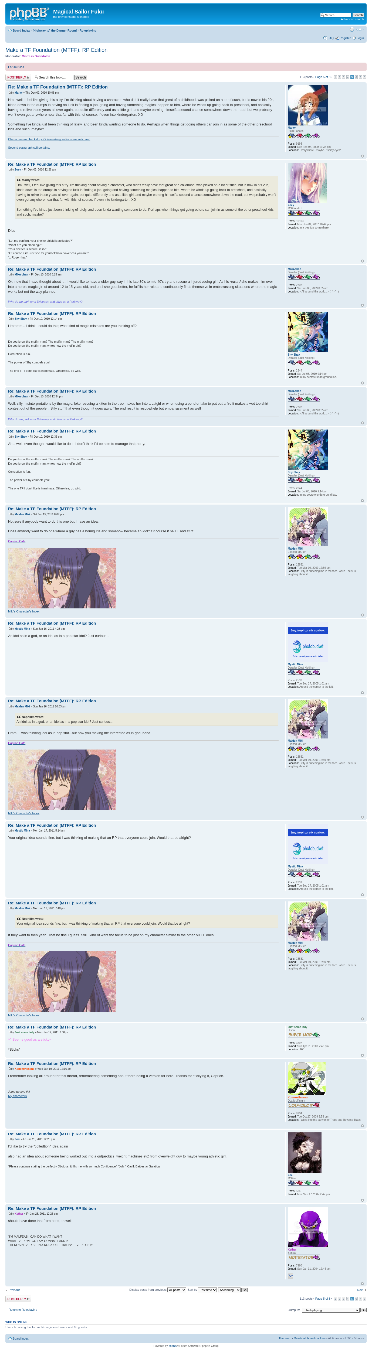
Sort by (202, 1289)
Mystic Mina (22, 628)
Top (362, 156)
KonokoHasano (24, 1068)
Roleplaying (88, 30)
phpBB (172, 1345)
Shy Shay (21, 318)
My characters (17, 1096)
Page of (322, 77)
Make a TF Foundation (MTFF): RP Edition (56, 50)
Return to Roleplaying (23, 1309)
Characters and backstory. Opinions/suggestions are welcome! (49, 139)
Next (360, 1290)
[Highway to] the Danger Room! (54, 30)
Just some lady (24, 1032)
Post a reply (18, 77)
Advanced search (352, 19)
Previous (14, 1290)
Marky (18, 92)
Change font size (360, 29)
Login (360, 38)
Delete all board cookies (310, 1338)
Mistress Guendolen (36, 56)
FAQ (331, 38)
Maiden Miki (22, 514)
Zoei (17, 1139)
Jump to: (294, 1310)
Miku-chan (21, 274)
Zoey (18, 169)
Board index (21, 30)
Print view (352, 29)
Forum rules (16, 67)
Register (345, 38)
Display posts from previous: (157, 1289)
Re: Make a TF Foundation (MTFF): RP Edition (58, 87)
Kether (19, 1213)
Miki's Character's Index (23, 611)
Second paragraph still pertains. (29, 147)
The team (285, 1338)
